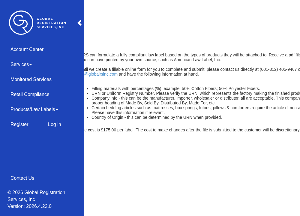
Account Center (27, 49)
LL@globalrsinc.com (99, 74)
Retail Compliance (30, 94)
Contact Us (22, 178)
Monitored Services (31, 79)
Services (21, 64)
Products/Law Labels (34, 109)
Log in (54, 124)
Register (19, 124)
